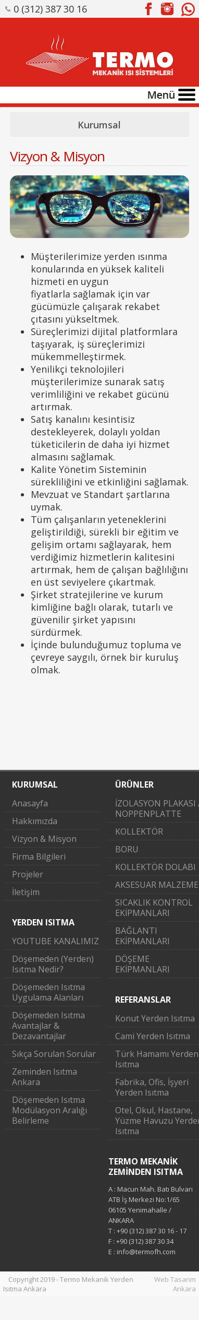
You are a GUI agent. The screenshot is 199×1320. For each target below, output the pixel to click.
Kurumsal (99, 124)
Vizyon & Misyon (44, 839)
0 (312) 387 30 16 (50, 9)
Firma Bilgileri (39, 856)
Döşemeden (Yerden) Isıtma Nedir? (53, 964)
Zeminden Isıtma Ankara (44, 1077)
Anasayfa (30, 803)
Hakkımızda (34, 821)
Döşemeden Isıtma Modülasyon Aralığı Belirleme (49, 1110)
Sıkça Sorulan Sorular (54, 1054)
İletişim (26, 892)
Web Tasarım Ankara (175, 1284)
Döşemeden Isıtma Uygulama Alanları (48, 992)
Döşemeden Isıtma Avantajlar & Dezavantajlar (48, 1025)
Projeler (27, 874)
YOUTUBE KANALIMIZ (55, 941)
